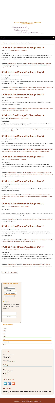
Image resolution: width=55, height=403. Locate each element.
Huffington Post (18, 174)
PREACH (5, 328)
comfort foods (26, 219)
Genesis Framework (29, 401)
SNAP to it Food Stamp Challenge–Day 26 (23, 115)
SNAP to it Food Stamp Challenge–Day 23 (23, 156)
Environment (6, 342)
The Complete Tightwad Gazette (28, 266)
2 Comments (24, 50)
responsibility (38, 174)
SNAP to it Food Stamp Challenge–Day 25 (23, 136)
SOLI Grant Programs (9, 370)
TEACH (4, 331)
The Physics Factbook (35, 65)
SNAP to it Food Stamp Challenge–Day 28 (23, 72)
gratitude (25, 63)
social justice (10, 65)
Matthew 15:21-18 (24, 196)
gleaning (37, 108)
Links (6, 373)
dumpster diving (27, 108)
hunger (29, 63)
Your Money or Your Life (46, 266)
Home (6, 368)
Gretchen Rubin (26, 239)
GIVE (4, 333)
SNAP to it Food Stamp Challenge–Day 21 (23, 203)
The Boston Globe (24, 65)
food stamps (26, 194)
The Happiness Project (25, 241)
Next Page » (14, 272)
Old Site (6, 374)
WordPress (36, 401)
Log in (40, 401)
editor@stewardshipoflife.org (27, 23)
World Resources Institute (13, 67)
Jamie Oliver (40, 194)
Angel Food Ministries (28, 149)
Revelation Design (33, 399)
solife (23, 401)
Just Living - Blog (36, 63)
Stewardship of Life (27, 11)
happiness (33, 239)
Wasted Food (11, 131)
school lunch (32, 196)
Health (4, 344)
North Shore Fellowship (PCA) (9, 151)
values (26, 110)
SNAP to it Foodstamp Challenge (22, 89)
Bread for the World (27, 87)
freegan (33, 108)
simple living (10, 89)
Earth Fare (32, 219)
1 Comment (23, 159)
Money (4, 336)
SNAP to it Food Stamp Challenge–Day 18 (23, 246)
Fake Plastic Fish (10, 174)
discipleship (37, 149)
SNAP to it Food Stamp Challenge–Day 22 (23, 181)
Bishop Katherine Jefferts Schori (35, 172)
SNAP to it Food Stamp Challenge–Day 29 (23, 47)
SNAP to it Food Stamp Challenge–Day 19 (23, 226)
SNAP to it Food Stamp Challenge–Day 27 (23, 94)
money (46, 219)
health (30, 194)
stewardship (17, 65)
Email (3, 311)
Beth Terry (25, 172)
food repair (25, 129)
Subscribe (6, 372)
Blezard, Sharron (12, 63)
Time (4, 339)
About (6, 369)
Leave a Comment (25, 75)
